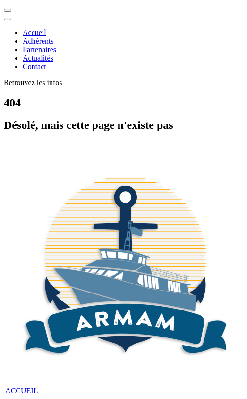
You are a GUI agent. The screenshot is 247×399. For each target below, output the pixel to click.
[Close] (7, 19)
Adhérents (38, 41)
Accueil (34, 32)
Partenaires (39, 49)
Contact (34, 66)
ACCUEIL (21, 391)
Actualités (38, 58)
